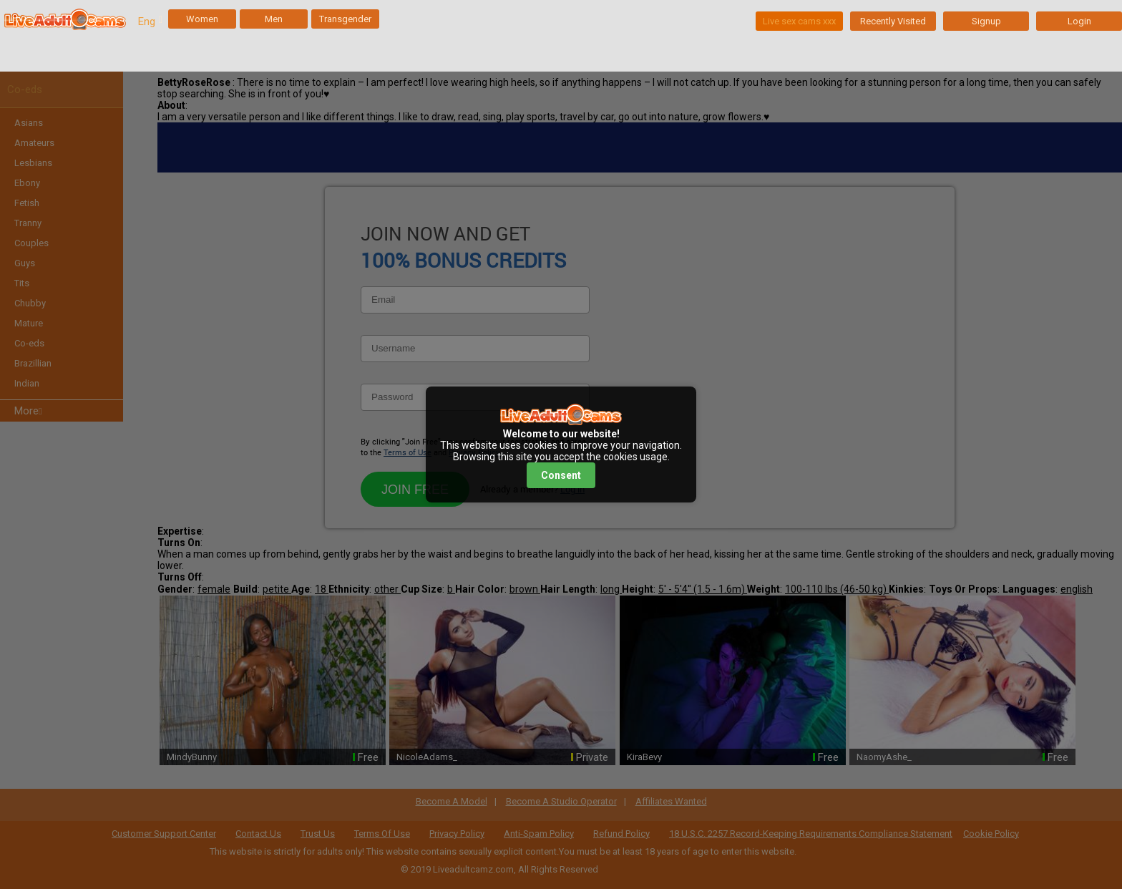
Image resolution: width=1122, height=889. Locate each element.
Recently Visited (893, 21)
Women (202, 19)
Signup (986, 21)
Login (1079, 21)
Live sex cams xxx (799, 21)
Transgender (345, 19)
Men (274, 19)
